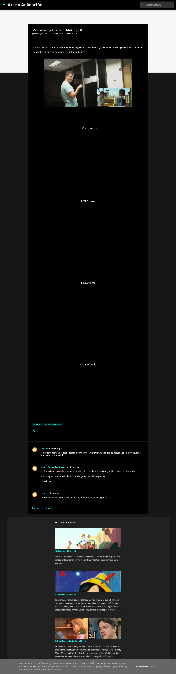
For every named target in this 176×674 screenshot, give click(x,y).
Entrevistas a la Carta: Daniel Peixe (70, 641)
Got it (154, 666)
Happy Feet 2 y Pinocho (65, 594)
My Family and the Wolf (65, 551)
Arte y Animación (25, 4)
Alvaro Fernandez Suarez (53, 467)
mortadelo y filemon (53, 424)
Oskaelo (45, 448)
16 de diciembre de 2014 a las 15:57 (58, 485)
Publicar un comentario (43, 508)
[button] (34, 39)
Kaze (43, 493)
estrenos (37, 424)
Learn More (141, 666)
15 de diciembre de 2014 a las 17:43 (58, 459)
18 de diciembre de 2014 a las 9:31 (58, 501)
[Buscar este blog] (159, 5)
